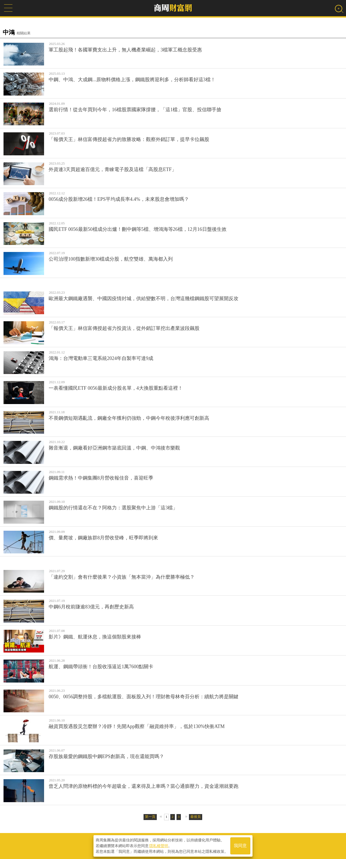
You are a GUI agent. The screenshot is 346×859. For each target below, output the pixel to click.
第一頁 (150, 817)
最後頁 (195, 817)
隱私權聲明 (158, 846)
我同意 (240, 846)
